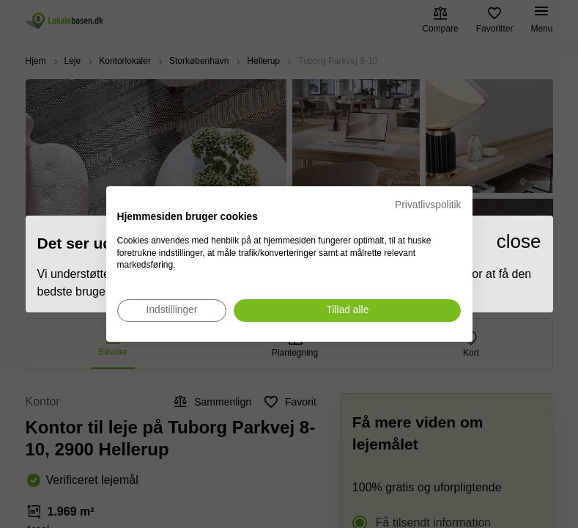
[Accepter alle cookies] (347, 310)
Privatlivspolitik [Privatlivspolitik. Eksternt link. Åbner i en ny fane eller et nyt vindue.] (428, 204)
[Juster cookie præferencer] (172, 310)
